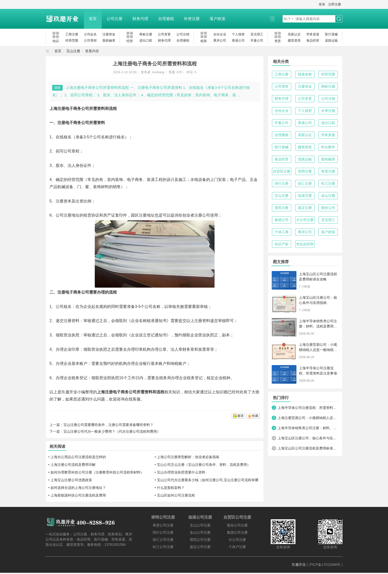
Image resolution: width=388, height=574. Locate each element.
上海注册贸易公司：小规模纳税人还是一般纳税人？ (318, 350)
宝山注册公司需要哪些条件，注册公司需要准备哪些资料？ (108, 425)
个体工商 (282, 232)
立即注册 (334, 4)
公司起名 (90, 34)
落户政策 (217, 19)
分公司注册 (305, 220)
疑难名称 (305, 74)
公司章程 (90, 40)
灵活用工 (256, 34)
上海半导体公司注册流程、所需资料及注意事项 (308, 408)
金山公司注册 (200, 532)
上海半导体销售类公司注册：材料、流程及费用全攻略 (318, 326)
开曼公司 (256, 40)
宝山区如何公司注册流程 (176, 495)
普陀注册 (282, 208)
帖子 (287, 19)
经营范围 (71, 40)
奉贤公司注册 (163, 525)
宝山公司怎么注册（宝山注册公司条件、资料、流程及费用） (203, 465)
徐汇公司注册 (163, 540)
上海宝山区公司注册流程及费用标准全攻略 (308, 448)
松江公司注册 (163, 547)
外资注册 (192, 19)
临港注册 (305, 196)
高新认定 (294, 34)
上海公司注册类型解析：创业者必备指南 (188, 457)
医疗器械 (331, 34)
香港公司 (238, 40)
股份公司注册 (237, 525)
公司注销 (182, 34)
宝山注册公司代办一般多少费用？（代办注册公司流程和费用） (111, 431)
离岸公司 (219, 40)
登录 (322, 4)
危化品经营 (305, 244)
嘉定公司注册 (200, 547)
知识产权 (282, 244)
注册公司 (202, 215)
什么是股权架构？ (171, 488)
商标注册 (145, 34)
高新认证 (305, 135)
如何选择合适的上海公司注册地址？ (78, 488)
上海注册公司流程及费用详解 (73, 465)
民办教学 (328, 147)
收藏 (255, 416)
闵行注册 (282, 183)
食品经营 (312, 40)
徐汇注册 (305, 183)
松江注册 (328, 183)
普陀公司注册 (200, 540)
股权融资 (108, 40)
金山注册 (328, 196)
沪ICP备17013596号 (324, 565)
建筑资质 (294, 40)
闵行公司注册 (163, 532)
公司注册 (114, 19)
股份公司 (328, 208)
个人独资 (238, 34)
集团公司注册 (237, 532)
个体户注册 (237, 547)
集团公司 (282, 220)
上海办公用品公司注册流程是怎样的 (78, 457)
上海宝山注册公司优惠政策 (71, 480)
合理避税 (166, 19)
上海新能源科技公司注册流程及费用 (78, 495)
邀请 (240, 416)
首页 (93, 19)
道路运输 (331, 40)
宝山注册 (73, 51)
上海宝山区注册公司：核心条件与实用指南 (308, 438)
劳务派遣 (312, 34)
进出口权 (145, 40)
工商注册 (71, 34)
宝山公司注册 (200, 525)
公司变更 (164, 34)
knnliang (158, 72)
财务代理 (140, 19)
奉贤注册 (328, 171)
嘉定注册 (305, 208)
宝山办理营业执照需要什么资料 (181, 472)
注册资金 (108, 34)
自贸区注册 (281, 171)
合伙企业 (219, 34)
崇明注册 (305, 171)
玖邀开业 (299, 565)
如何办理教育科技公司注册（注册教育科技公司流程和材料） (97, 472)
